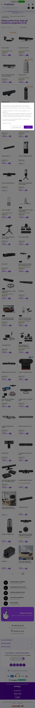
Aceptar (28, 127)
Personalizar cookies (17, 127)
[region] (17, 116)
